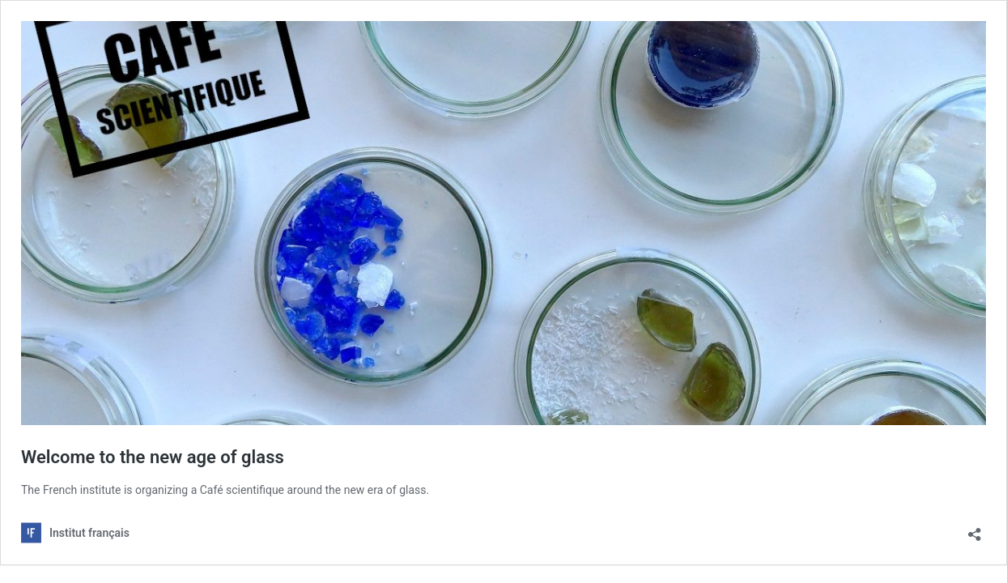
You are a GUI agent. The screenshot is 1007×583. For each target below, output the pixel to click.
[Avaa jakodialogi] (974, 529)
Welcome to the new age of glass (152, 457)
